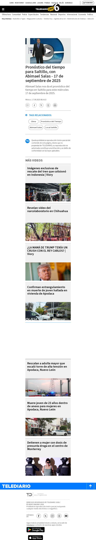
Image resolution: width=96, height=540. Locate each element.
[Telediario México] (48, 9)
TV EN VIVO (89, 3)
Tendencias (44, 14)
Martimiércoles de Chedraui (76, 19)
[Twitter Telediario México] (45, 516)
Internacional (72, 14)
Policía (24, 14)
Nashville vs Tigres (19, 19)
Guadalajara (30, 3)
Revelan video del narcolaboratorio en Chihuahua (47, 209)
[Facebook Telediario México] (38, 516)
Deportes (62, 14)
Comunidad (16, 14)
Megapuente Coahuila (34, 19)
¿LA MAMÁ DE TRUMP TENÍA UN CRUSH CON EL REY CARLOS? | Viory (47, 250)
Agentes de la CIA (60, 19)
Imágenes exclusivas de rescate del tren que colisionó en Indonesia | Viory (46, 171)
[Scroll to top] (90, 486)
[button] (27, 105)
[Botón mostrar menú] (3, 9)
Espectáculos (33, 14)
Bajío (61, 3)
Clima (33, 121)
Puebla (47, 3)
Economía (82, 14)
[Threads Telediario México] (59, 516)
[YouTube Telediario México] (66, 516)
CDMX (12, 3)
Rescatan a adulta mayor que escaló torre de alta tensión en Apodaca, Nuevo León (47, 366)
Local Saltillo (51, 127)
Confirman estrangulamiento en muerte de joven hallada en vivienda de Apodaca (47, 290)
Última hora (6, 14)
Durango (68, 3)
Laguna (40, 3)
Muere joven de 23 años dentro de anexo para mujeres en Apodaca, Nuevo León (47, 406)
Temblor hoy (48, 19)
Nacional (53, 14)
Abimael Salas (36, 127)
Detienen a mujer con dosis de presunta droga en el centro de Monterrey (47, 445)
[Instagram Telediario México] (52, 516)
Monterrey (19, 3)
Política (90, 14)
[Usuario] (93, 9)
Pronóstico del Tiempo (51, 121)
